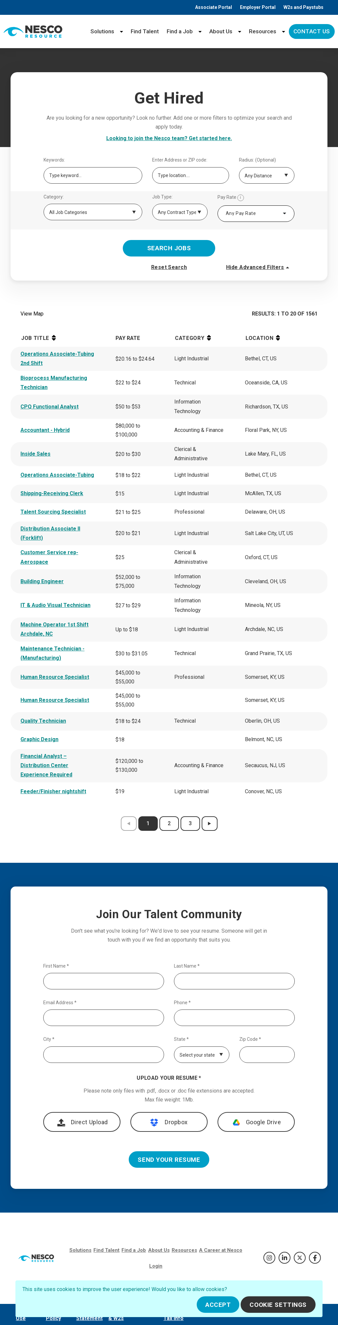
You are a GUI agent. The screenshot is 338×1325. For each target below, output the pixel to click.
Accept (218, 1305)
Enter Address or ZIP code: (179, 160)
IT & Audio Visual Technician (55, 605)
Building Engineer (42, 581)
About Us (220, 31)
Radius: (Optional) (257, 160)
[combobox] (256, 213)
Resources (262, 31)
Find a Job (180, 31)
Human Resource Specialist (54, 677)
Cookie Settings (278, 1305)
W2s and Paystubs (303, 7)
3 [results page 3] (190, 823)
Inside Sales (35, 454)
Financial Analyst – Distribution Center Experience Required (46, 765)
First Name (56, 966)
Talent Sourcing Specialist (53, 512)
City (48, 1039)
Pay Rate (231, 198)
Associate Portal (213, 7)
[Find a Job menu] (200, 31)
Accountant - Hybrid (45, 430)
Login (155, 1266)
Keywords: (54, 160)
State (181, 1039)
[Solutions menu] (121, 31)
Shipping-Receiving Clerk (51, 493)
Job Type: (162, 197)
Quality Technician (43, 721)
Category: (54, 197)
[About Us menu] (239, 31)
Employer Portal (258, 7)
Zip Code (250, 1039)
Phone (182, 1002)
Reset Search (169, 267)
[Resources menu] (283, 31)
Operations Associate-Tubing (57, 475)
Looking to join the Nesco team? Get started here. (169, 138)
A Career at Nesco (220, 1250)
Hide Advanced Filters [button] (258, 267)
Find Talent (145, 31)
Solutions (102, 31)
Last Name (187, 966)
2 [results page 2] (169, 823)
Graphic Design (39, 739)
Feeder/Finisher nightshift (53, 791)
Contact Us (311, 31)
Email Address (60, 1002)
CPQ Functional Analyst (49, 407)
